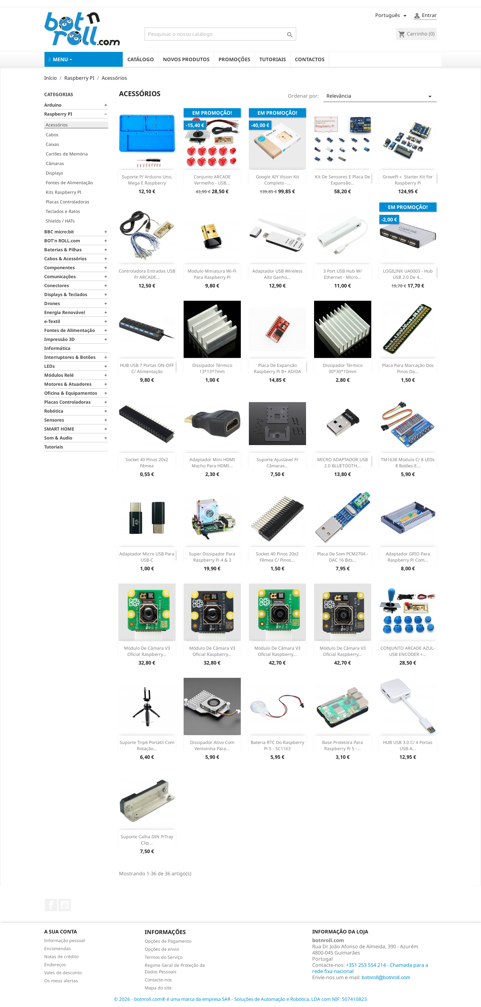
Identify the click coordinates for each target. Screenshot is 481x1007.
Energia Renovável (64, 312)
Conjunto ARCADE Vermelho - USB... (212, 180)
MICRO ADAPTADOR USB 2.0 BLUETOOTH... (342, 463)
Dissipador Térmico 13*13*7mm (212, 368)
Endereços (55, 964)
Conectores (56, 285)
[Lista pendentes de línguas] (392, 15)
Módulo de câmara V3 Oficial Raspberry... (147, 651)
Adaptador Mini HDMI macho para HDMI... (212, 463)
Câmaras (55, 163)
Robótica (53, 411)
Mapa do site (158, 988)
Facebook (51, 905)
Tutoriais (53, 447)
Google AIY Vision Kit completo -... (277, 180)
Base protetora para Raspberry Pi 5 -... (342, 745)
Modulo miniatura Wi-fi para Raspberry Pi (212, 274)
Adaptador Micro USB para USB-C (146, 557)
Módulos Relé (59, 375)
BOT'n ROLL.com (62, 241)
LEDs (49, 366)
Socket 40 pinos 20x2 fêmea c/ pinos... (277, 557)
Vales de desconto (63, 972)
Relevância (380, 96)
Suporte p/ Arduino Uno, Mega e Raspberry (147, 180)
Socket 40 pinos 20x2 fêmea (147, 463)
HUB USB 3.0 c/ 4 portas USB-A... (407, 745)
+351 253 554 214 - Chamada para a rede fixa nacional (370, 968)
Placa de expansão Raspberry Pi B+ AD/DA (277, 368)
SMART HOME (59, 429)
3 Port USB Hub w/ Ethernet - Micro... (342, 274)
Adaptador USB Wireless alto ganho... (277, 274)
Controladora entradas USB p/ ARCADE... (147, 274)
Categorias (58, 94)
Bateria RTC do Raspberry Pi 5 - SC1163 (277, 745)
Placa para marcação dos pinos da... (408, 368)
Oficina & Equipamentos (70, 393)
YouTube (64, 905)
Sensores (54, 420)
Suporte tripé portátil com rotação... (147, 745)
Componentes (59, 267)
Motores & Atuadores (68, 384)
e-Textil (52, 321)
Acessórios (57, 125)
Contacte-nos (158, 980)
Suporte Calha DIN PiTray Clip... (147, 840)
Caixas (52, 144)
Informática (57, 348)
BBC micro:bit (59, 232)
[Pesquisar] (220, 34)
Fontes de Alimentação (69, 182)
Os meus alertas (61, 981)
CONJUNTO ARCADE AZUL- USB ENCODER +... (408, 651)
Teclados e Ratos (63, 211)
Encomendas (57, 948)
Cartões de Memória (67, 154)
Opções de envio (162, 949)
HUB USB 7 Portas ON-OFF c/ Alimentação (147, 368)
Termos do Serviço (163, 957)
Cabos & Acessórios (65, 258)
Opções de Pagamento (168, 941)
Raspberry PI (58, 114)
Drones (52, 303)
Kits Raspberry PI (63, 192)
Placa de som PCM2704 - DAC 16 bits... (342, 557)
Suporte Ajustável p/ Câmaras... (277, 463)
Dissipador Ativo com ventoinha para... (212, 745)
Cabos (52, 135)
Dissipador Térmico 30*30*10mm (343, 368)
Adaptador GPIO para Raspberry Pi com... (408, 557)
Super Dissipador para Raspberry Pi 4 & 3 (212, 557)
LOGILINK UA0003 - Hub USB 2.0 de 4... (408, 274)
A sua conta (60, 931)
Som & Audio (58, 438)
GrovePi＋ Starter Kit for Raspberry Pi (408, 180)
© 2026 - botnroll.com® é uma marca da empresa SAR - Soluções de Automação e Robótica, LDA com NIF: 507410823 (240, 999)
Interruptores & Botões (70, 357)
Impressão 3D (59, 339)
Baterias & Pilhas (63, 250)
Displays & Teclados (65, 294)
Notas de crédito (61, 956)
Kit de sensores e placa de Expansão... (342, 180)
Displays (54, 173)
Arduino (53, 105)
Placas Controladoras (67, 202)
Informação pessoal (64, 940)
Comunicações (60, 276)
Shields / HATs (60, 221)
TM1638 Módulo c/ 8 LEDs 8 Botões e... (408, 463)
